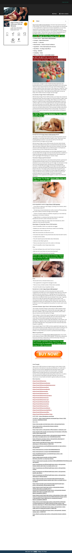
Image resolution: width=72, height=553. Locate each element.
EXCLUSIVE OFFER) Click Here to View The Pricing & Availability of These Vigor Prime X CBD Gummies (49, 343)
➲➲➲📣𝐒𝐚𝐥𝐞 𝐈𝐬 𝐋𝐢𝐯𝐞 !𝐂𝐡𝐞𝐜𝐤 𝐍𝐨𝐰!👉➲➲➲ (49, 36)
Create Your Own (65, 2)
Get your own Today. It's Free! (36, 551)
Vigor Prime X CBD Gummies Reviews (41, 24)
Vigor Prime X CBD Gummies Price (52, 334)
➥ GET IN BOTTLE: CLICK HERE (45, 57)
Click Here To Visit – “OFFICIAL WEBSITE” (49, 60)
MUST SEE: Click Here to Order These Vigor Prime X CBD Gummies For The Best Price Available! (48, 257)
